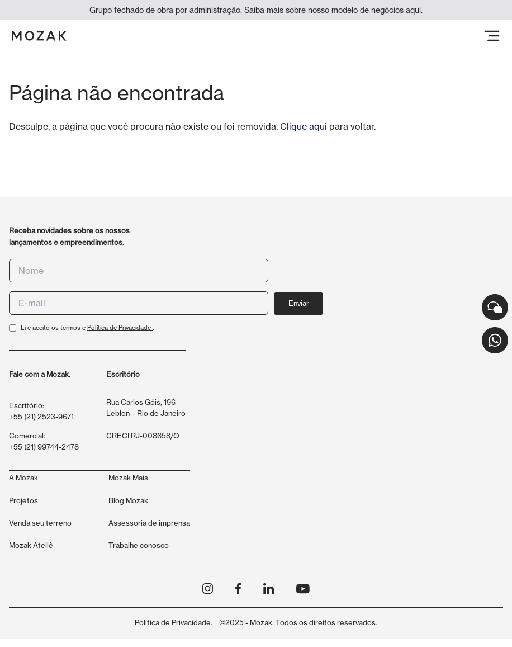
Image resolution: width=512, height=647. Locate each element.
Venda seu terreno (40, 522)
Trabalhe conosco (138, 545)
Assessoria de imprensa (149, 522)
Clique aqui (303, 126)
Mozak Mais (128, 477)
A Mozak (23, 477)
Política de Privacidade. (173, 622)
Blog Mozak (128, 500)
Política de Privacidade (120, 328)
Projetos (23, 500)
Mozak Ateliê (31, 545)
